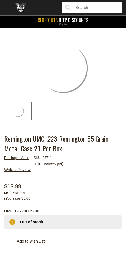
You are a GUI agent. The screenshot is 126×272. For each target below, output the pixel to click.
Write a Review (17, 169)
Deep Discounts (63, 21)
